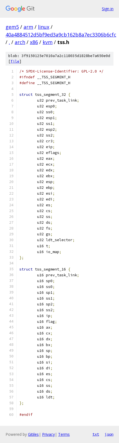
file (15, 61)
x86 (34, 42)
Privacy (48, 434)
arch (20, 42)
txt (95, 434)
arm (28, 27)
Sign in (107, 8)
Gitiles (33, 434)
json (109, 434)
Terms (64, 434)
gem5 (12, 27)
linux (43, 27)
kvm (48, 42)
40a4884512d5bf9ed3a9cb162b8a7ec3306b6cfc (61, 34)
